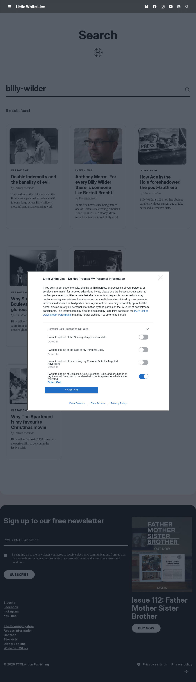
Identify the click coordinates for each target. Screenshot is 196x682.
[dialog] (98, 341)
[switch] (143, 337)
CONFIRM (71, 390)
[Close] (161, 279)
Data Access (98, 403)
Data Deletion (77, 403)
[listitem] (98, 329)
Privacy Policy (119, 403)
